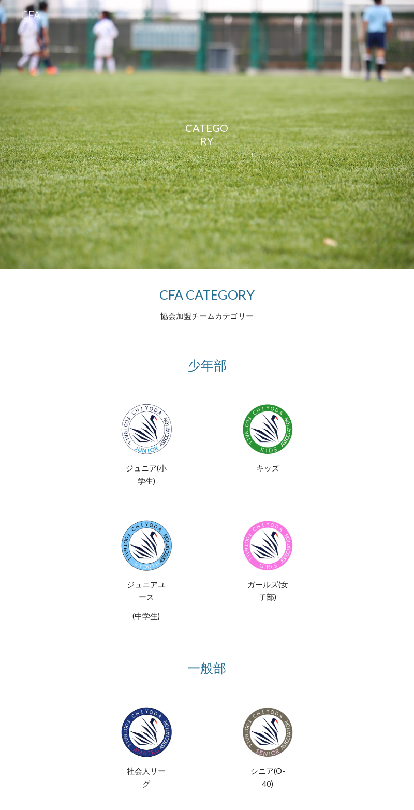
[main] (207, 134)
